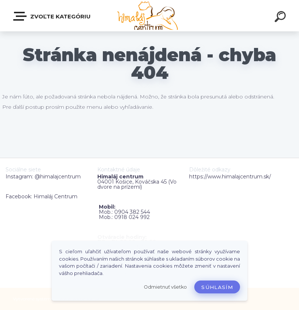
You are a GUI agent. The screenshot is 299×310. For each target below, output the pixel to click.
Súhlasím (217, 287)
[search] (281, 17)
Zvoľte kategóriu (52, 16)
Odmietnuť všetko (165, 287)
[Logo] (149, 15)
